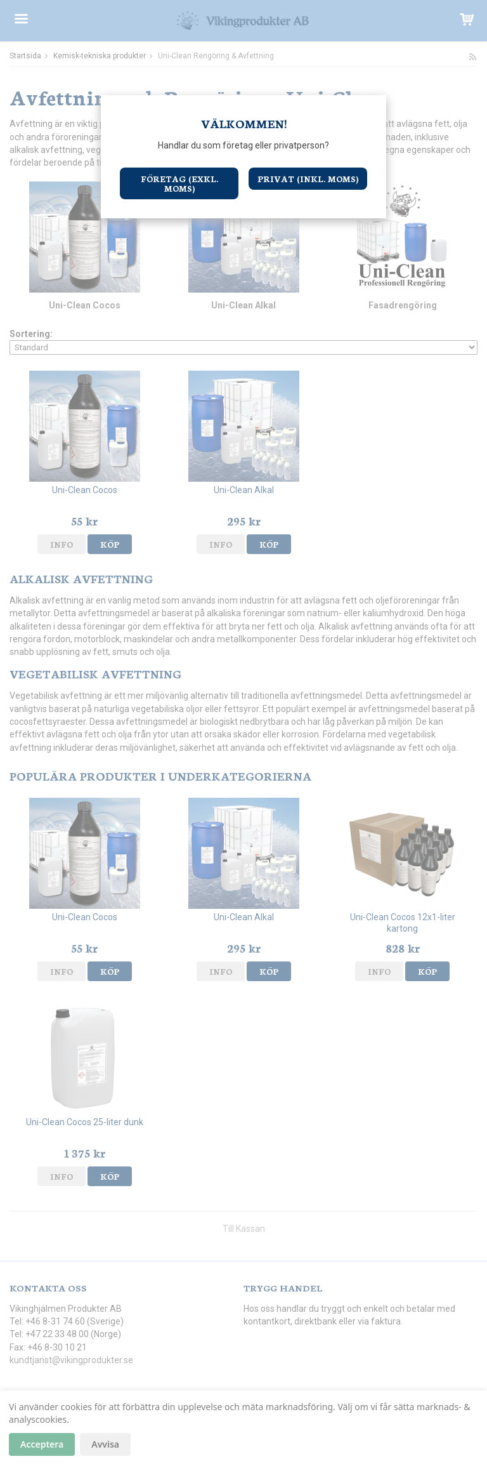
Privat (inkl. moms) (307, 179)
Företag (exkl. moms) (179, 183)
